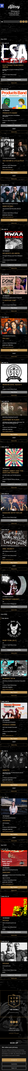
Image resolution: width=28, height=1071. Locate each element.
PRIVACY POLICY (14, 1033)
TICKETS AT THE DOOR (14, 79)
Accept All (14, 1060)
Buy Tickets (14, 172)
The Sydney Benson (8, 169)
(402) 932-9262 (14, 1025)
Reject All (14, 1068)
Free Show (14, 308)
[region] (14, 1058)
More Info (14, 83)
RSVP (14, 128)
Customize (14, 1064)
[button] (2, 6)
